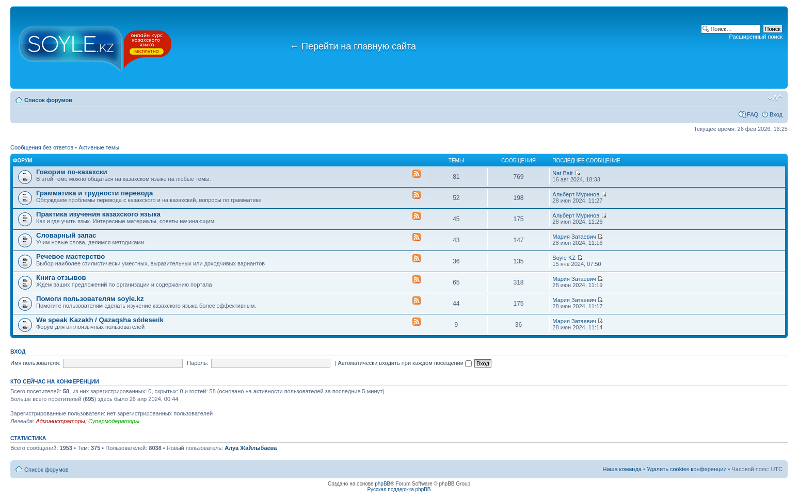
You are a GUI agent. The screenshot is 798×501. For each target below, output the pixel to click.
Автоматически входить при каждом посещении (405, 363)
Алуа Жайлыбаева (251, 448)
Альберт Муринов (575, 194)
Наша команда (622, 469)
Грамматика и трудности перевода (94, 193)
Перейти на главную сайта (353, 46)
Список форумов (48, 100)
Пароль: (197, 363)
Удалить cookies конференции (687, 469)
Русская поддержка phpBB (398, 489)
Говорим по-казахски (71, 172)
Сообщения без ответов (41, 147)
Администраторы (60, 421)
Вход (776, 114)
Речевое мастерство (70, 256)
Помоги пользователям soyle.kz (90, 299)
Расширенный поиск (756, 37)
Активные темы (98, 147)
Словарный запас (66, 235)
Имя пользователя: (35, 363)
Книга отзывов (61, 277)
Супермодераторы (113, 421)
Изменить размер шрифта (775, 98)
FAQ (752, 114)
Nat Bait (562, 173)
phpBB (382, 484)
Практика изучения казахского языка (98, 214)
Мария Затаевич (574, 236)
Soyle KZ (564, 258)
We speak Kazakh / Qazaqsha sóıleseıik (100, 320)
